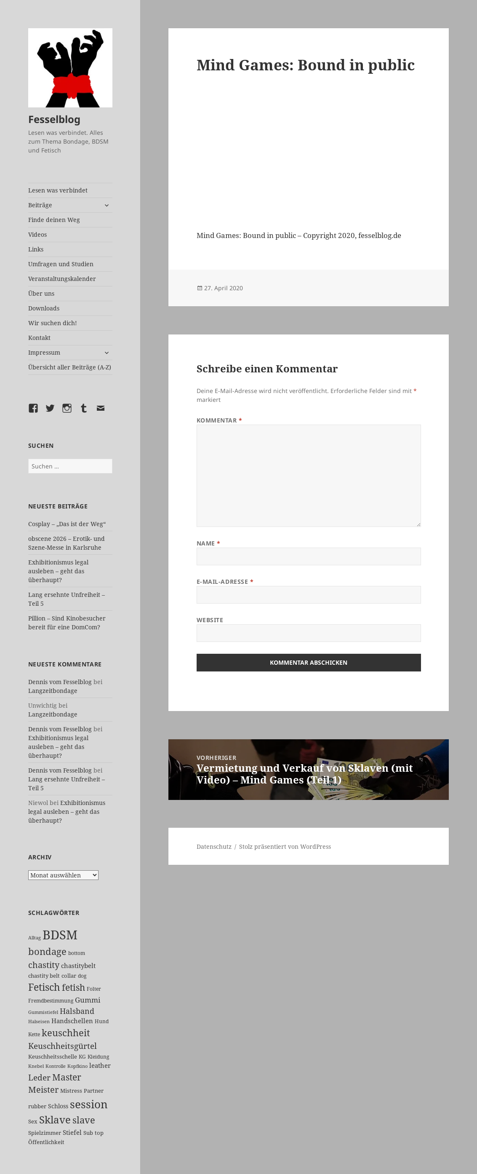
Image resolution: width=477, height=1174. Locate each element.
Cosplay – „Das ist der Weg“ (67, 524)
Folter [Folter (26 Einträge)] (94, 988)
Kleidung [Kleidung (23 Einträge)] (98, 1057)
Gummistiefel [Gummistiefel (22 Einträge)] (43, 1012)
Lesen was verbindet (58, 190)
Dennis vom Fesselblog (60, 682)
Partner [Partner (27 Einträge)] (94, 1090)
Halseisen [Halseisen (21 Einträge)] (39, 1021)
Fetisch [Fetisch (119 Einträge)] (44, 987)
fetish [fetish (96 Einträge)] (73, 987)
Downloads (43, 308)
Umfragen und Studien (60, 264)
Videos (37, 234)
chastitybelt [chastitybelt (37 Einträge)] (78, 965)
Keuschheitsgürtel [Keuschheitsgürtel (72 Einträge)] (62, 1045)
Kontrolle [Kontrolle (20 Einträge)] (55, 1066)
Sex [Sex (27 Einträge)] (32, 1121)
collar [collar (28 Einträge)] (68, 975)
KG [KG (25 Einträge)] (82, 1056)
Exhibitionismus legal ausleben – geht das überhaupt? (58, 571)
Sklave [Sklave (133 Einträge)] (55, 1119)
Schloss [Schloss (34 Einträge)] (58, 1106)
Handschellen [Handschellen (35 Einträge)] (72, 1020)
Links (35, 249)
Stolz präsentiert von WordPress (285, 846)
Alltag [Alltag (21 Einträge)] (34, 937)
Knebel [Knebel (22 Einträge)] (36, 1066)
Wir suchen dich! (52, 323)
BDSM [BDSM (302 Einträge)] (60, 934)
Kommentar (219, 420)
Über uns (41, 293)
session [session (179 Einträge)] (89, 1104)
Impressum (44, 352)
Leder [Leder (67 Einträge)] (39, 1077)
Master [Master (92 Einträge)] (66, 1077)
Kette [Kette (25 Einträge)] (34, 1034)
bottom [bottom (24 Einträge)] (76, 953)
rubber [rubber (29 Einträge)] (37, 1106)
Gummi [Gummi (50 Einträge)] (87, 1000)
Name (209, 543)
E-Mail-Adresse (225, 582)
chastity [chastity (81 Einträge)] (43, 965)
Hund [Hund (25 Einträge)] (102, 1021)
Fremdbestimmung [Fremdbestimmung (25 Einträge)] (50, 1000)
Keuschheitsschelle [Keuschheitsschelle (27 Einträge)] (52, 1056)
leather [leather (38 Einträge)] (100, 1065)
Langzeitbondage (52, 691)
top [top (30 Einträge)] (99, 1133)
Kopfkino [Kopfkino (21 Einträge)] (77, 1066)
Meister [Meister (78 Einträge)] (43, 1089)
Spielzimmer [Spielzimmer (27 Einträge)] (44, 1133)
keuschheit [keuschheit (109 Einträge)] (66, 1032)
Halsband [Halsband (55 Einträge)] (77, 1011)
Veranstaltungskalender (62, 279)
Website (210, 620)
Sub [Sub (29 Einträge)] (88, 1133)
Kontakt (39, 338)
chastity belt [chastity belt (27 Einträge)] (44, 975)
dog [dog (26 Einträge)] (82, 975)
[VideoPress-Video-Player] (309, 154)
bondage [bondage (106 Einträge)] (47, 951)
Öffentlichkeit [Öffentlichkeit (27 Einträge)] (46, 1142)
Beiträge (40, 205)
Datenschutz (214, 846)
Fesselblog (54, 119)
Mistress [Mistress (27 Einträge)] (71, 1090)
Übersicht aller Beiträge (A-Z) (69, 367)
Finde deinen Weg (54, 220)
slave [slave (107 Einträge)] (83, 1119)
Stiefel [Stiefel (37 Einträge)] (72, 1132)
